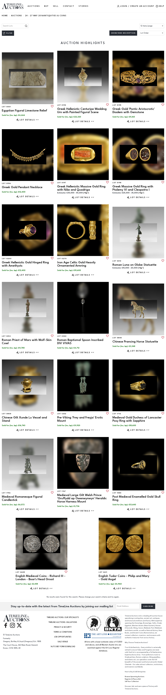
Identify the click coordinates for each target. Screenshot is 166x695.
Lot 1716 (116, 414)
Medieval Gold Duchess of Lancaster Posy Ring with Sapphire (137, 419)
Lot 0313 (116, 261)
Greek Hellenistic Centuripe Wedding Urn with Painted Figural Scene (82, 110)
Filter (9, 33)
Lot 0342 (62, 336)
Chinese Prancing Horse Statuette (135, 341)
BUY (46, 6)
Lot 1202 (61, 414)
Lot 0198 (116, 183)
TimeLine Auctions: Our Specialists (63, 617)
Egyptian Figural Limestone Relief (24, 110)
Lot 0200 (6, 258)
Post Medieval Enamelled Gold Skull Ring (136, 498)
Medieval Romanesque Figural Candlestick (22, 498)
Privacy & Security (63, 627)
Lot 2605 (20, 572)
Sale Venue (63, 642)
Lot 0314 (6, 336)
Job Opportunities (62, 637)
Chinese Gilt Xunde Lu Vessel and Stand (24, 419)
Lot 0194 (61, 105)
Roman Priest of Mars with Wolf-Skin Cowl (27, 341)
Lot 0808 (6, 414)
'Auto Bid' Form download (62, 646)
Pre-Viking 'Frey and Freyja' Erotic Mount (80, 419)
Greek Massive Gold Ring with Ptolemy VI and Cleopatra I (132, 188)
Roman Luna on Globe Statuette (134, 264)
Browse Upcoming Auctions (134, 676)
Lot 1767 (61, 491)
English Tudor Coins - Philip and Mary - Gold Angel (124, 577)
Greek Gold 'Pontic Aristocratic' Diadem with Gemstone (133, 110)
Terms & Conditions (63, 632)
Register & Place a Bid (133, 679)
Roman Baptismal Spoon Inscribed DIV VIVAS (80, 341)
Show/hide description (123, 33)
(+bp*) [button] (86, 193)
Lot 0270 (62, 258)
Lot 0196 (6, 183)
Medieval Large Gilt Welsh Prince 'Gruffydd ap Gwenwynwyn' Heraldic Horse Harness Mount (82, 498)
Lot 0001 (6, 107)
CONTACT (68, 6)
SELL (55, 6)
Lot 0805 (117, 338)
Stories (83, 6)
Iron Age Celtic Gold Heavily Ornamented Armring (76, 264)
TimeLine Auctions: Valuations (62, 622)
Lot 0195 (116, 105)
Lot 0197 (61, 183)
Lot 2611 (103, 572)
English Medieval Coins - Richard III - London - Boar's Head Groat (40, 577)
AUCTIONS (34, 6)
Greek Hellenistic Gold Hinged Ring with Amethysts (25, 264)
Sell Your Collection (132, 681)
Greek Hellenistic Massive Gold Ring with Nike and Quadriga (81, 188)
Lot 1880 (116, 493)
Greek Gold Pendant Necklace (22, 187)
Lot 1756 (6, 493)
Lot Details (29, 120)
